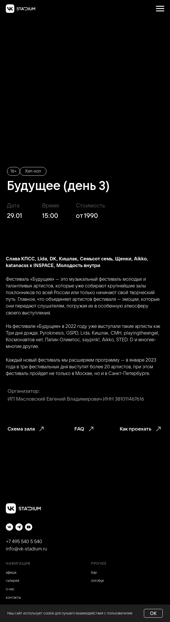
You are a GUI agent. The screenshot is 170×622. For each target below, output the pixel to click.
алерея (13, 580)
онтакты (14, 597)
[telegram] (19, 527)
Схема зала (21, 429)
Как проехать (135, 429)
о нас (10, 589)
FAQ (79, 429)
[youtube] (28, 527)
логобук (97, 580)
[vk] (9, 527)
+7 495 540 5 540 (24, 541)
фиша (12, 572)
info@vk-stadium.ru (26, 549)
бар (94, 572)
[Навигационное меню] (160, 9)
